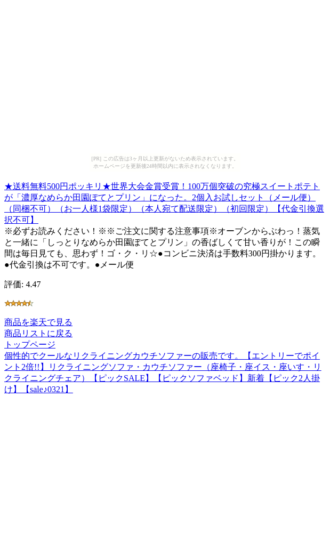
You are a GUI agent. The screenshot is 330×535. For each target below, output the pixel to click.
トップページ (29, 344)
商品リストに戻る (38, 333)
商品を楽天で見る (38, 322)
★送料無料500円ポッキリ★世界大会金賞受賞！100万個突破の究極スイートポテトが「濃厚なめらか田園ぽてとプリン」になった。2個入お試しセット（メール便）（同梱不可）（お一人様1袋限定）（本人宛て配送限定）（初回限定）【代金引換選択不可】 (164, 201)
